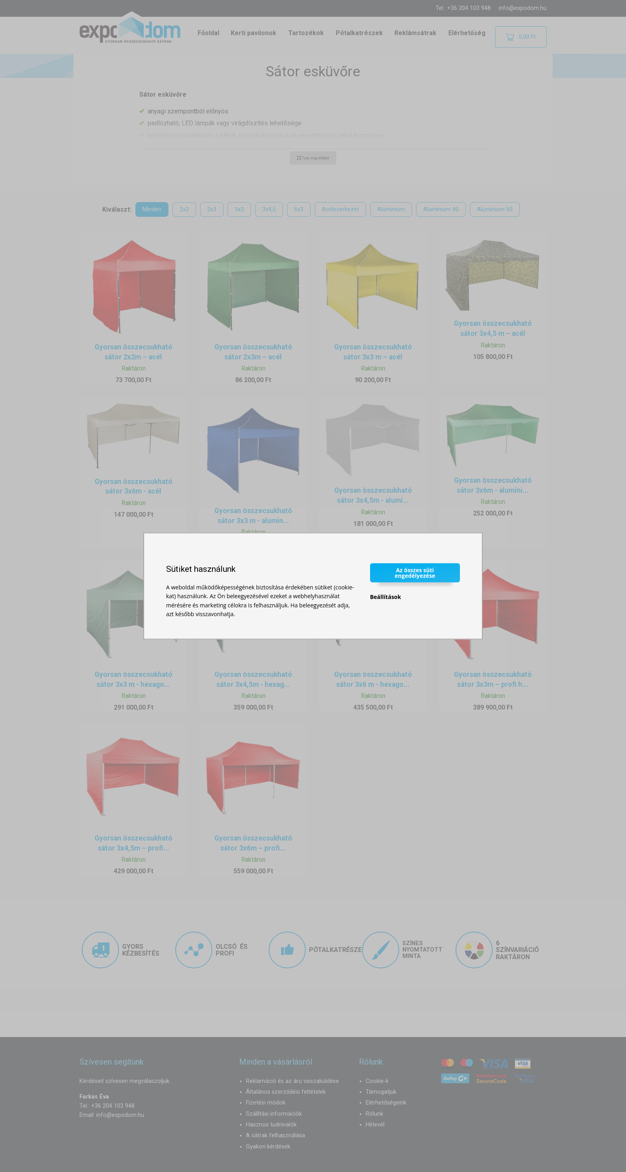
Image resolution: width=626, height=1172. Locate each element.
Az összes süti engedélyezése (415, 572)
